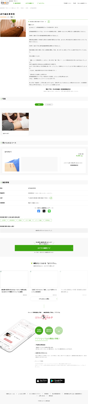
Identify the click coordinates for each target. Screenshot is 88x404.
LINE (49, 211)
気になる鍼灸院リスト (82, 3)
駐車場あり (48, 220)
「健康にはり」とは (10, 393)
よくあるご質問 (22, 393)
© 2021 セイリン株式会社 (44, 400)
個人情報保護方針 (56, 393)
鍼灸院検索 (18, 3)
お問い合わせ (42, 395)
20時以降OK (12, 220)
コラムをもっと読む (44, 298)
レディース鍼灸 (38, 220)
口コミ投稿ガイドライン (35, 393)
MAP (49, 22)
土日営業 (4, 220)
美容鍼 (20, 220)
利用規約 (46, 393)
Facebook (38, 211)
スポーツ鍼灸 (28, 220)
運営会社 (51, 395)
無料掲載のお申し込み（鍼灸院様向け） (73, 393)
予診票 (74, 3)
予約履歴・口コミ (67, 3)
